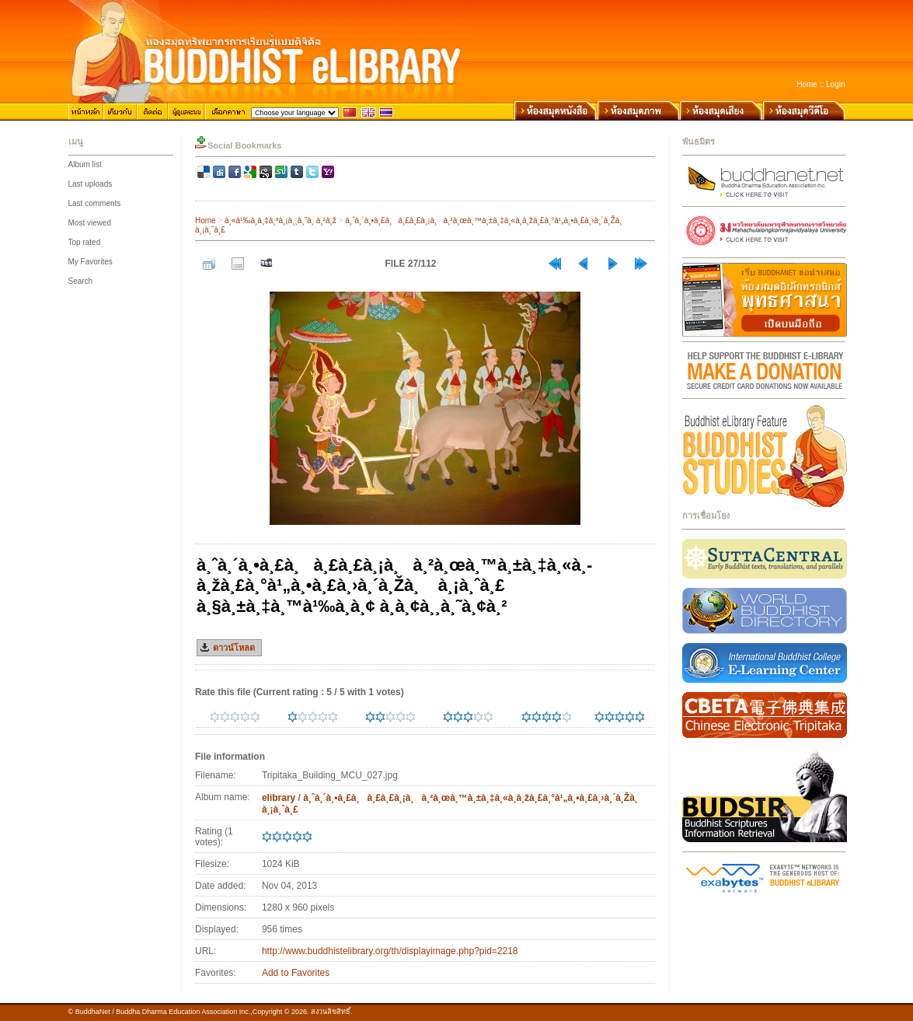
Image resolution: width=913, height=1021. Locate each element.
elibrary (278, 797)
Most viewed (90, 223)
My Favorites (90, 261)
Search (80, 281)
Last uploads (90, 184)
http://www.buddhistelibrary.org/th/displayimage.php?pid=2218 (390, 951)
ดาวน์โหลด (234, 647)
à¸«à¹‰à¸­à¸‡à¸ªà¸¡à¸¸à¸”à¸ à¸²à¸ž (280, 220)
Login (835, 84)
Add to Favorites (295, 972)
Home (806, 84)
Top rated (84, 242)
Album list (85, 164)
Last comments (94, 203)
